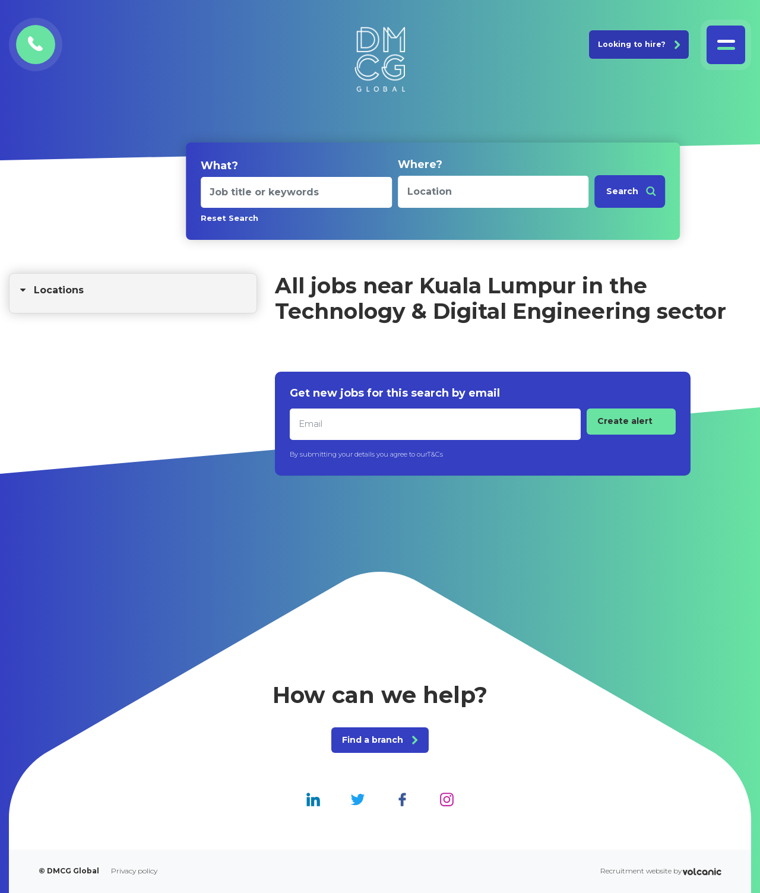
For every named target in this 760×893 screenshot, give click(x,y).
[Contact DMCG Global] (35, 44)
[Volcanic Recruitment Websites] (702, 871)
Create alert (625, 421)
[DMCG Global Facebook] (402, 799)
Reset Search (229, 218)
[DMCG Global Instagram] (447, 799)
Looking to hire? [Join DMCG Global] (639, 44)
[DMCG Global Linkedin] (313, 799)
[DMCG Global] (380, 59)
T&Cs (435, 454)
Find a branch (379, 739)
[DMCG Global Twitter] (357, 799)
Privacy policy (134, 871)
